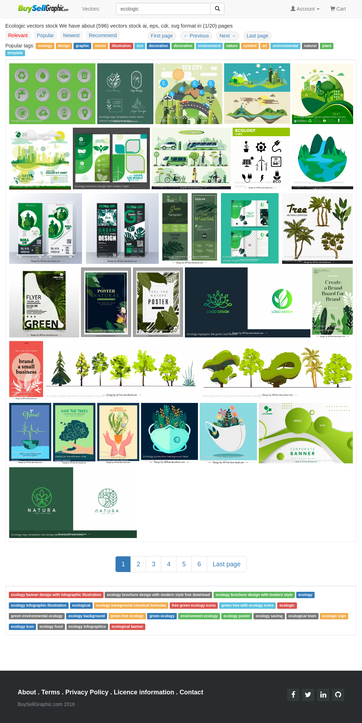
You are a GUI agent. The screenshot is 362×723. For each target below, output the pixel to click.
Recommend (103, 35)
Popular (45, 35)
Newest (71, 35)
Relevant (18, 35)
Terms (50, 692)
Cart (338, 8)
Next (228, 36)
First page (162, 36)
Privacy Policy (87, 692)
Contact (191, 692)
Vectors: (91, 9)
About (27, 692)
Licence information (144, 692)
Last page (258, 36)
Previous (196, 36)
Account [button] (305, 9)
